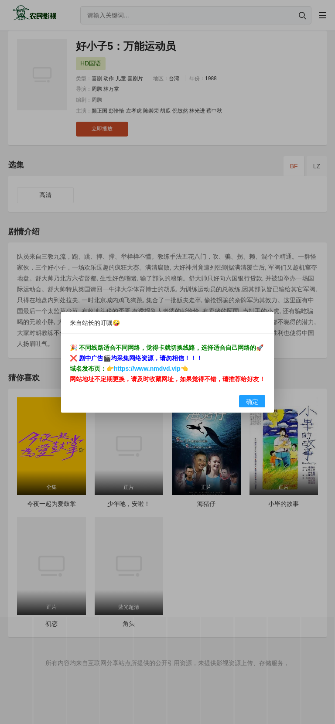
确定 (252, 401)
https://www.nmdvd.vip (147, 368)
